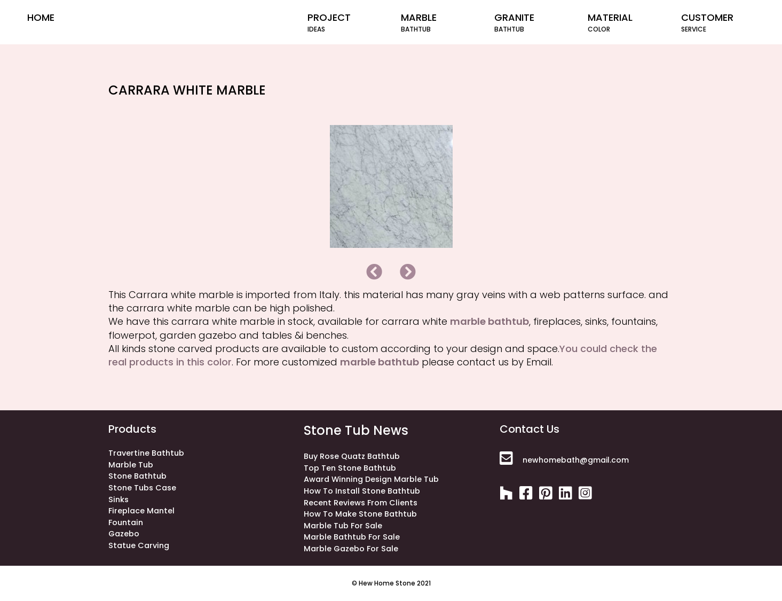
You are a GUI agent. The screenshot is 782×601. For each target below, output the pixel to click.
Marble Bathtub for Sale (352, 537)
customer (718, 22)
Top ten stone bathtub (350, 468)
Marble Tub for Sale (343, 525)
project (344, 22)
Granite (531, 22)
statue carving (138, 545)
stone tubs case (142, 487)
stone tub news (356, 430)
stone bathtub (137, 476)
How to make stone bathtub (360, 514)
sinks (118, 499)
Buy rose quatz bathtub (352, 456)
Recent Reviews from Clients (360, 502)
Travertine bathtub (146, 453)
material (625, 22)
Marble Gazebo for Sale (351, 548)
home (40, 17)
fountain (125, 522)
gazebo (123, 533)
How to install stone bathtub (362, 491)
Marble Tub (130, 464)
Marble (438, 22)
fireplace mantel (141, 510)
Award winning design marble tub (371, 479)
